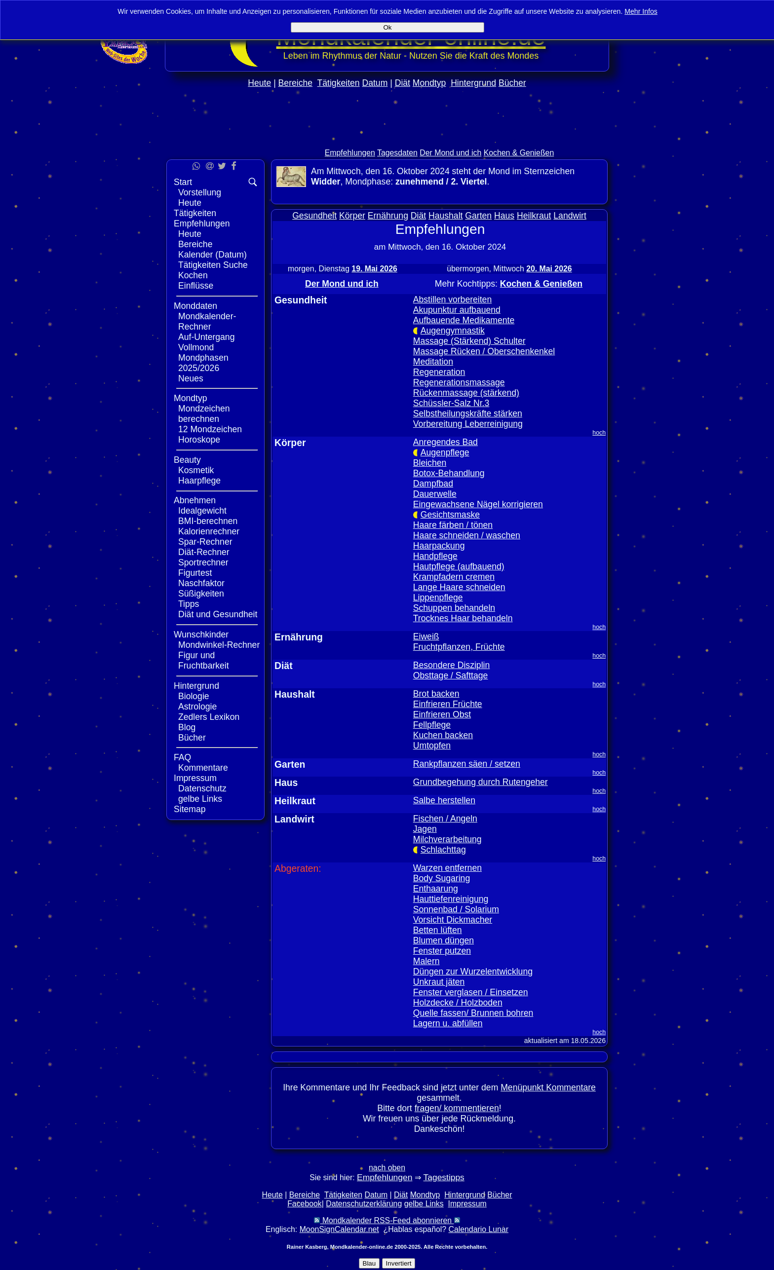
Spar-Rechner (205, 542)
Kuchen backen (443, 735)
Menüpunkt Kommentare (548, 1087)
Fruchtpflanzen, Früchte (459, 647)
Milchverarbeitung (447, 839)
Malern (426, 961)
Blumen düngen (443, 940)
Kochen (193, 275)
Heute (259, 83)
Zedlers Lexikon (208, 717)
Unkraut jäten (439, 982)
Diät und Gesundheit (217, 614)
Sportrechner (203, 562)
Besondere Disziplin (451, 665)
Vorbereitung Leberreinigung (468, 424)
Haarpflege (199, 481)
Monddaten (195, 306)
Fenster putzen (442, 951)
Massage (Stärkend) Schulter (469, 341)
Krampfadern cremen (454, 577)
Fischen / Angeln (445, 818)
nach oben (387, 1167)
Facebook (304, 1203)
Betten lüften (437, 930)
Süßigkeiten (201, 593)
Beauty (187, 460)
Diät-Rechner (204, 552)
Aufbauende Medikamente (463, 320)
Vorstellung (199, 192)
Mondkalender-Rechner (207, 321)
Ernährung (388, 216)
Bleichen (430, 463)
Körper (352, 216)
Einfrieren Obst (442, 714)
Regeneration (439, 372)
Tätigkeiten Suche (213, 265)
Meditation (433, 362)
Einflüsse (195, 286)
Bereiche (295, 83)
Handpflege (435, 556)
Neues (190, 378)
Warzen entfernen (447, 868)
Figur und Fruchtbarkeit (203, 660)
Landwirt (569, 216)
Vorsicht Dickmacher (452, 920)
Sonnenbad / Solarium (456, 909)
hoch (599, 432)
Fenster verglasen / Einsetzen (470, 992)
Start (183, 182)
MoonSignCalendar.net (339, 1229)
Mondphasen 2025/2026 (203, 363)
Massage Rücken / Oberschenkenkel (484, 351)
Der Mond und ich (450, 153)
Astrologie (197, 706)
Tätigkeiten (338, 83)
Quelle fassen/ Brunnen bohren (473, 1013)
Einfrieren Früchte (447, 704)
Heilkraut (534, 216)
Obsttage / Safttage (450, 675)
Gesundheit (314, 216)
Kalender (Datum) (212, 255)
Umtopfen (432, 745)
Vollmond (196, 347)
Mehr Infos (641, 11)
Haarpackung (439, 546)
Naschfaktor (201, 583)
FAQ (182, 757)
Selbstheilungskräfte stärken (467, 413)
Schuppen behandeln (454, 608)
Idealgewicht (202, 511)
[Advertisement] (387, 139)
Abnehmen (195, 500)
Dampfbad (433, 483)
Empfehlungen (350, 153)
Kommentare (203, 768)
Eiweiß (426, 636)
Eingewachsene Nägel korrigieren (478, 504)
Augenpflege (445, 452)
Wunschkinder (201, 634)
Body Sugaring (441, 878)
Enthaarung (435, 889)
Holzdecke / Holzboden (458, 1003)
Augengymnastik (453, 331)
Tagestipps (444, 1177)
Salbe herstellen (444, 800)
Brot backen (436, 694)
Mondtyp (429, 83)
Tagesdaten (397, 153)
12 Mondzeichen (210, 429)
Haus (504, 216)
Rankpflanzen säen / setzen (466, 764)
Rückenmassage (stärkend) (466, 393)
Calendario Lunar (478, 1229)
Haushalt (445, 216)
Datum (374, 83)
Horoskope (199, 440)
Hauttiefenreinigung (451, 899)
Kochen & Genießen (519, 153)
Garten (478, 216)
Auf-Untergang (206, 337)
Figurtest (195, 573)
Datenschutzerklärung (364, 1203)
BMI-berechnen (207, 521)
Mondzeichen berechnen (204, 414)
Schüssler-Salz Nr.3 (451, 403)
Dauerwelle (435, 494)
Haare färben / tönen (453, 525)
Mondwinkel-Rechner (219, 645)
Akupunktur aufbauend (457, 310)
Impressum (195, 778)
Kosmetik (196, 470)
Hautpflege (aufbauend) (458, 566)
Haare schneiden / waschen (466, 535)
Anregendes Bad (445, 442)
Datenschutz (202, 788)
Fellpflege (432, 725)
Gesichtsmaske (450, 515)
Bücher (512, 83)
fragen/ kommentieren (457, 1108)
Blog (186, 727)
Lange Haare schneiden (459, 587)
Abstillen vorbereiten (452, 299)
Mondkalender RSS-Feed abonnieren (387, 1220)
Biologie (193, 696)
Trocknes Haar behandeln (463, 618)
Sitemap (190, 809)
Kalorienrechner (208, 531)
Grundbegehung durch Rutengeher (480, 782)
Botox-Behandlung (449, 473)
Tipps (188, 604)
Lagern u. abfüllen (448, 1023)
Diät (402, 83)
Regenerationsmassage (459, 382)
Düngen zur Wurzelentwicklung (473, 971)
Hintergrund (473, 83)
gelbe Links (200, 799)
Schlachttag (443, 850)
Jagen (425, 829)
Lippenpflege (438, 597)
